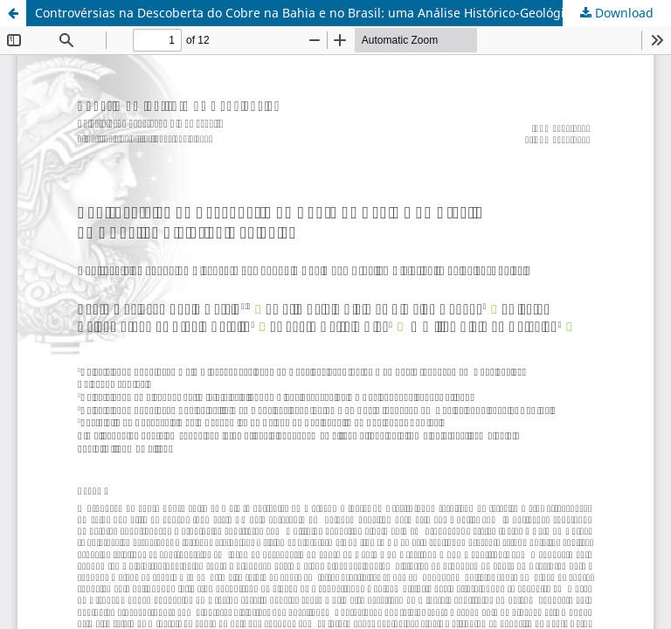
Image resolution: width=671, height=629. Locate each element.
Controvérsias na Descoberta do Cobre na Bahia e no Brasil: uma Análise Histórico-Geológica (306, 12)
